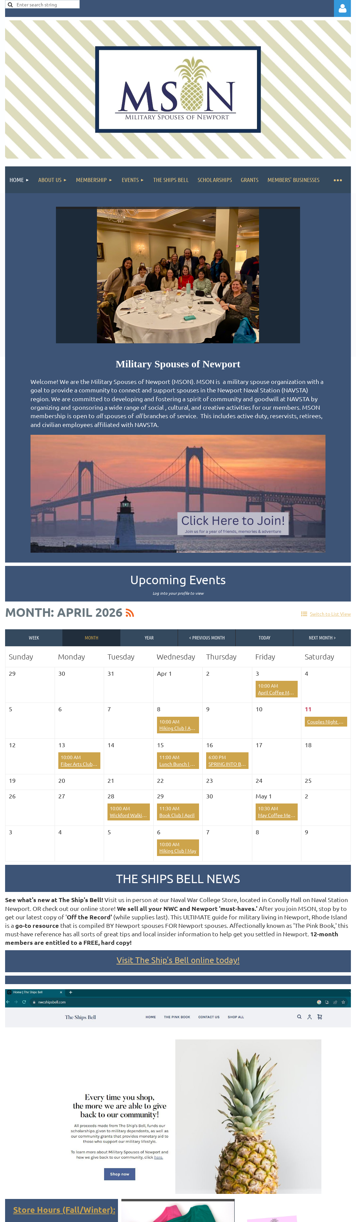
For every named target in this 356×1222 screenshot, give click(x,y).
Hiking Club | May (177, 851)
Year (149, 637)
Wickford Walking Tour (134, 815)
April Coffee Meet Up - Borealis (291, 692)
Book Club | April (177, 815)
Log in (342, 8)
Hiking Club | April (178, 728)
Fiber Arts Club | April (83, 764)
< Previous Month (207, 637)
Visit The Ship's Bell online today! (178, 960)
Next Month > (322, 637)
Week (34, 637)
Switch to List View (330, 614)
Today (264, 637)
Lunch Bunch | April (179, 764)
